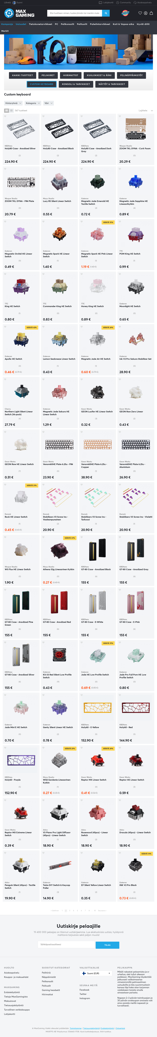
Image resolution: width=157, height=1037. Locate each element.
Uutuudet (21, 24)
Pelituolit (82, 24)
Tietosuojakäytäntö (13, 1005)
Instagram (85, 998)
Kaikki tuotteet (22, 75)
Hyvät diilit (143, 24)
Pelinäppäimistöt (131, 75)
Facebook (84, 989)
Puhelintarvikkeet (100, 24)
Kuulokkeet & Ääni (99, 75)
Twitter (83, 994)
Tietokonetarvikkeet (40, 24)
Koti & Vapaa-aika (123, 24)
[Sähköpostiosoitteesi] (66, 944)
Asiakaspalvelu (144, 3)
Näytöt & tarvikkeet (112, 84)
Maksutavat (10, 1000)
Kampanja (7, 24)
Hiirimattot (70, 75)
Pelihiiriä (46, 972)
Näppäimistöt (49, 977)
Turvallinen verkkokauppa (17, 1009)
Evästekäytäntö (12, 992)
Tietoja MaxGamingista (16, 996)
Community (123, 2)
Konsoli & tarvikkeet (76, 84)
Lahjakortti (108, 3)
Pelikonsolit (67, 24)
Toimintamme (75, 1028)
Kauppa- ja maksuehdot (16, 977)
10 (95, 911)
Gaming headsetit (51, 990)
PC (56, 24)
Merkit (5, 31)
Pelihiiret (48, 75)
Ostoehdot (120, 1028)
